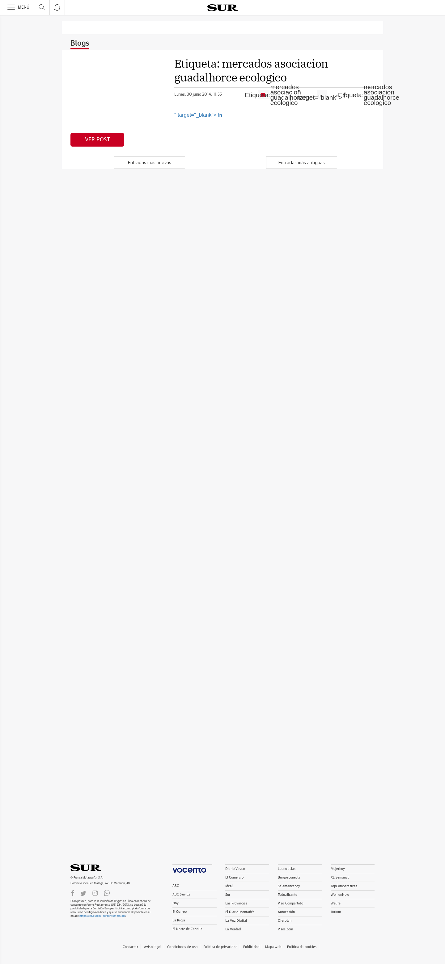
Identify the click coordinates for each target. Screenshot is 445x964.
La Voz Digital (236, 920)
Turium (336, 912)
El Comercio (234, 877)
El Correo (179, 911)
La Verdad (233, 929)
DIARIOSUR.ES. (95, 867)
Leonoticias (286, 869)
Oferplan (284, 920)
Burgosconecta (289, 877)
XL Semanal (340, 877)
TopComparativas (344, 886)
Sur (227, 894)
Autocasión (286, 912)
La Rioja (178, 920)
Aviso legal (152, 947)
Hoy (175, 903)
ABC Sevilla (181, 894)
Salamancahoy (289, 886)
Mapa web (273, 947)
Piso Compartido (290, 903)
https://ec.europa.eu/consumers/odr (102, 916)
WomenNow (340, 894)
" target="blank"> (322, 94)
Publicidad (251, 947)
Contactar (130, 947)
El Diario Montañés (240, 912)
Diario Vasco (235, 869)
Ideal (229, 886)
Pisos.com (285, 929)
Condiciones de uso (182, 947)
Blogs (79, 43)
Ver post (97, 140)
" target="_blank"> (198, 115)
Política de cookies (301, 947)
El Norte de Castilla (187, 929)
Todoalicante (287, 894)
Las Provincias (236, 903)
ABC (175, 885)
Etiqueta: (275, 94)
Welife (336, 903)
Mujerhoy (338, 869)
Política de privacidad (220, 947)
